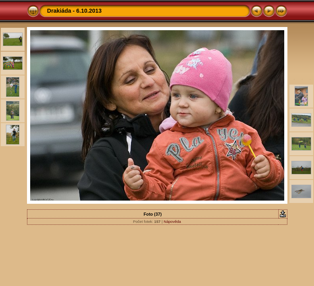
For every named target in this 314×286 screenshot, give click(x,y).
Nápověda (172, 221)
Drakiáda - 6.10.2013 (74, 11)
